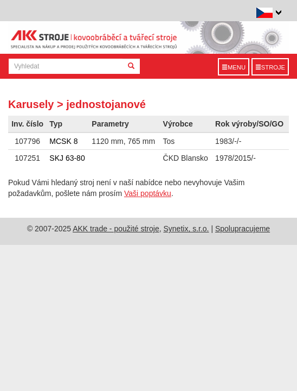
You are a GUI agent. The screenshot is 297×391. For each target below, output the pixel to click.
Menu (234, 67)
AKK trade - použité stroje (116, 228)
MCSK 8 (63, 141)
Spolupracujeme (242, 228)
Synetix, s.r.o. (186, 228)
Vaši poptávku (147, 193)
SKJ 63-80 (67, 158)
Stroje (270, 67)
